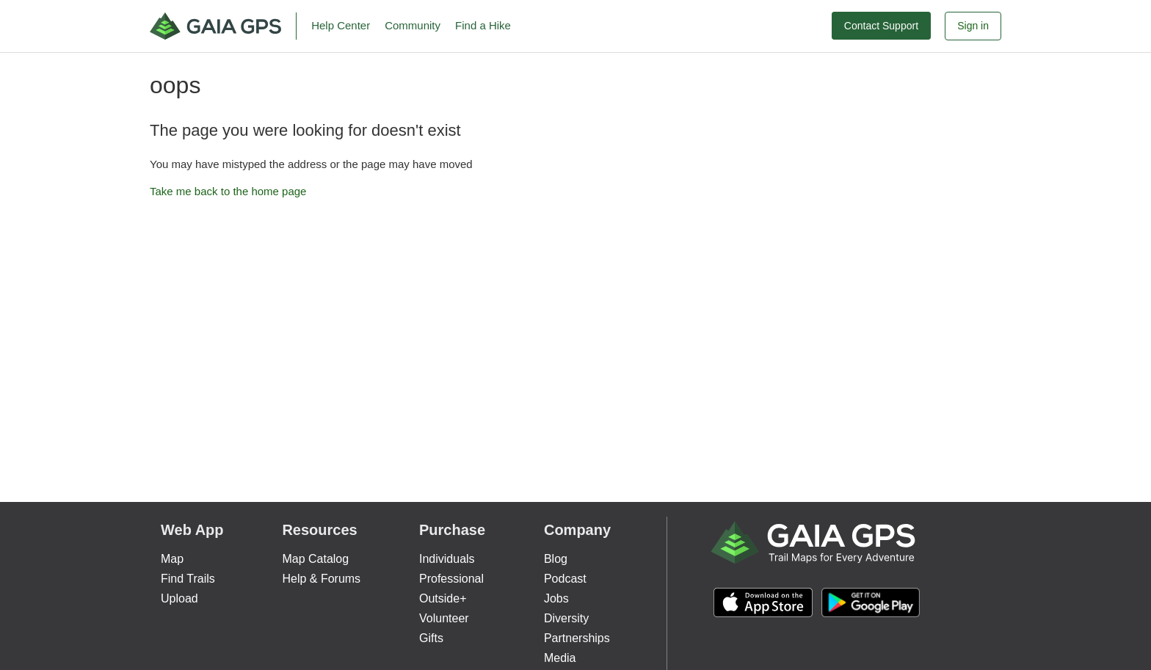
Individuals (447, 559)
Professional (451, 578)
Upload (179, 598)
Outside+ (442, 598)
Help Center (340, 25)
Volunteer (444, 618)
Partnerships (577, 638)
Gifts (431, 638)
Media (560, 658)
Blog (555, 559)
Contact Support (881, 26)
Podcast (565, 578)
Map (172, 559)
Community (412, 25)
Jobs (556, 598)
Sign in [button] (973, 26)
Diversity (566, 618)
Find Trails (188, 578)
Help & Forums (321, 578)
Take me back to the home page (228, 191)
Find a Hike (483, 25)
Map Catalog (315, 559)
